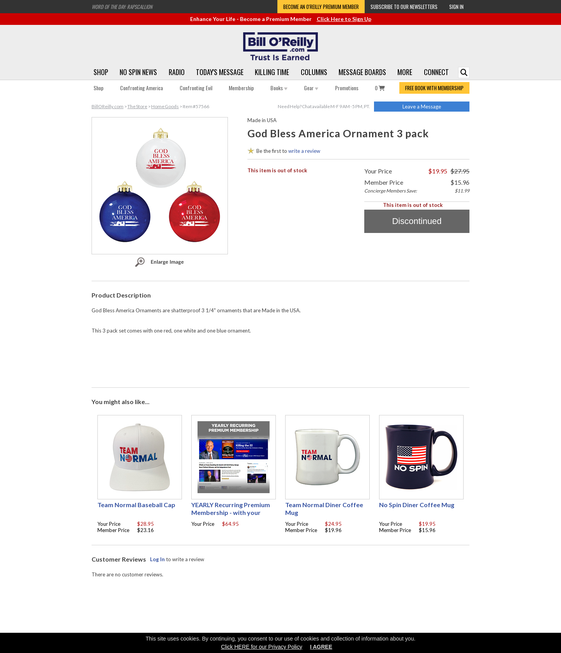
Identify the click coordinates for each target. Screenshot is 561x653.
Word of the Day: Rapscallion (122, 7)
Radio (177, 72)
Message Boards (362, 72)
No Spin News (138, 72)
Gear (311, 88)
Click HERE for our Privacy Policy (261, 647)
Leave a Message (421, 106)
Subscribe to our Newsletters (404, 7)
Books (279, 88)
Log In (157, 559)
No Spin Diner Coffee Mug (416, 504)
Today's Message (219, 72)
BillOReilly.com (107, 106)
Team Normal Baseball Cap (136, 504)
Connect (436, 72)
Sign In (456, 7)
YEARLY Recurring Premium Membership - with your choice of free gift (230, 512)
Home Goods (165, 106)
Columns (314, 72)
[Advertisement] (280, 358)
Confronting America (141, 88)
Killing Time (272, 72)
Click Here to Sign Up (344, 19)
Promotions (346, 88)
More (404, 72)
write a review (304, 151)
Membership (241, 88)
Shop (101, 72)
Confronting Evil (196, 88)
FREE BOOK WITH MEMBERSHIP (434, 88)
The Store (137, 106)
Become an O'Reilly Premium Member (321, 7)
